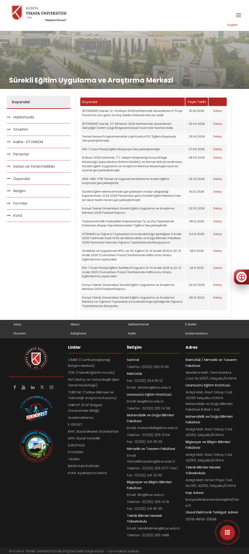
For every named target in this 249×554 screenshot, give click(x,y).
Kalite (132, 333)
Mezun (75, 324)
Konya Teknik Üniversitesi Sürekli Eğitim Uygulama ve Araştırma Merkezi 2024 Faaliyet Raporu (128, 287)
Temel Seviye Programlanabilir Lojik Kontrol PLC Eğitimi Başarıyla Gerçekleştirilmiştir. (129, 138)
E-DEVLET (75, 424)
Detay (217, 111)
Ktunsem (20, 333)
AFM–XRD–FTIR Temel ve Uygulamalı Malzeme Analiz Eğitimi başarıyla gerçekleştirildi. (125, 181)
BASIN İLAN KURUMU (83, 465)
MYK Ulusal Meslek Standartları (93, 431)
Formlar (20, 203)
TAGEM (73, 459)
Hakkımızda (23, 117)
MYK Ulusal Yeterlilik (84, 438)
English (232, 25)
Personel (21, 154)
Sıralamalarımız (196, 333)
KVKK (18, 215)
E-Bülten (191, 324)
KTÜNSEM (75, 452)
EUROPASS (76, 445)
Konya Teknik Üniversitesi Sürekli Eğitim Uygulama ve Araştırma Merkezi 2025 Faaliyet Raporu (128, 210)
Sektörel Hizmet (138, 324)
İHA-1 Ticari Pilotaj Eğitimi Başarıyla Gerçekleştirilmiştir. (121, 149)
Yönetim (20, 129)
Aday (17, 324)
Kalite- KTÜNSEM (28, 142)
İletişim (19, 191)
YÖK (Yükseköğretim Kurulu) (91, 372)
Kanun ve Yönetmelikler (34, 166)
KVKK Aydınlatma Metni (87, 473)
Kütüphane (78, 333)
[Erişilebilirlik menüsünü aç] (241, 277)
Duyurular (21, 178)
